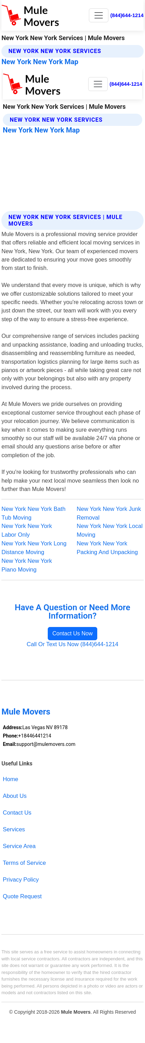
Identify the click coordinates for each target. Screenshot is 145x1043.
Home (10, 779)
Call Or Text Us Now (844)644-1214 (73, 644)
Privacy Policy (21, 879)
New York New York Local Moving (110, 530)
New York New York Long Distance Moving (34, 547)
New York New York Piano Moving (26, 565)
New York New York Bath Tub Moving (33, 513)
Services (14, 829)
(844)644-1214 (126, 15)
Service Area (19, 846)
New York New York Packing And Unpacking (107, 547)
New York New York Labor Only (26, 530)
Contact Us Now (72, 633)
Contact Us (17, 812)
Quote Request (22, 896)
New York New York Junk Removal (109, 513)
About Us (14, 796)
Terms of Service (24, 863)
